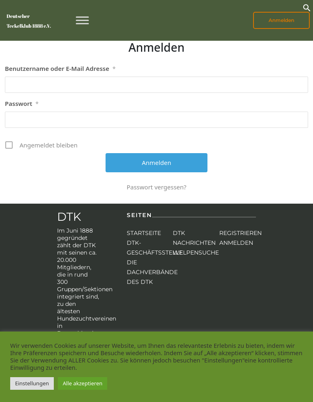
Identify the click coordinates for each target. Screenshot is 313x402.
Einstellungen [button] (32, 383)
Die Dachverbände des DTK (152, 272)
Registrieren (240, 233)
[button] (307, 6)
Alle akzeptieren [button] (82, 383)
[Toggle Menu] (82, 20)
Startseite (144, 233)
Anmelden (281, 20)
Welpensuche (196, 252)
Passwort (22, 103)
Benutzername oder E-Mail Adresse (60, 68)
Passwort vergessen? (157, 187)
